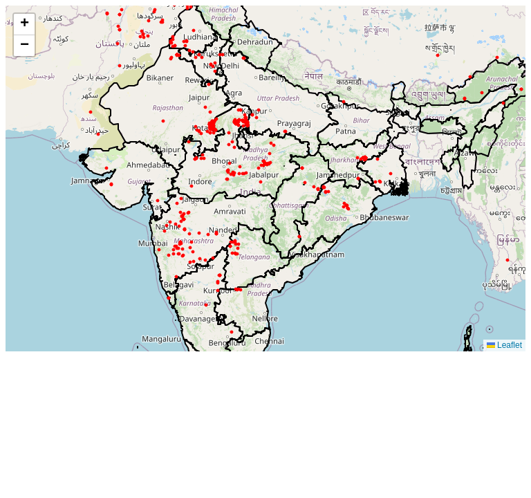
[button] (24, 24)
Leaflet (504, 345)
